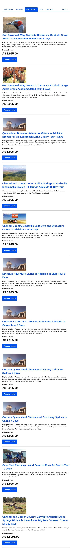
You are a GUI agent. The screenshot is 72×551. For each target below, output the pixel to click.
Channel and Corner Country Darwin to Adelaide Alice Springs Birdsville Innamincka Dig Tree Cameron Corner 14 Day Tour (35, 520)
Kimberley (19, 9)
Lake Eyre (49, 9)
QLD (41, 9)
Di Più (65, 9)
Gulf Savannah (31, 9)
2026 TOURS (8, 9)
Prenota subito (10, 60)
